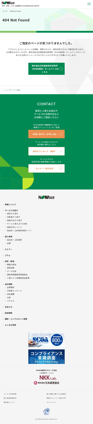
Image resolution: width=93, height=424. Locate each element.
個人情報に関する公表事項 (56, 394)
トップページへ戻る (13, 90)
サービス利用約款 (10, 394)
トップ (4, 11)
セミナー (8, 249)
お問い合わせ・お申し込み (45, 134)
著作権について (9, 402)
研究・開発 (9, 261)
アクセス (10, 301)
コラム (7, 255)
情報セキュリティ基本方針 (56, 398)
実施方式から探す (14, 220)
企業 (9, 243)
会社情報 (8, 284)
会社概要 (11, 294)
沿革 (9, 297)
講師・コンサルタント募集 (16, 319)
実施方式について (14, 227)
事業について (10, 204)
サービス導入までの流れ (17, 223)
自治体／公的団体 (14, 240)
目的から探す (12, 213)
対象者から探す (13, 217)
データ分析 (11, 271)
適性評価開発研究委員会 (17, 274)
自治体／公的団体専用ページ (19, 230)
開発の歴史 (11, 264)
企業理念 (11, 287)
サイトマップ (51, 402)
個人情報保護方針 (10, 398)
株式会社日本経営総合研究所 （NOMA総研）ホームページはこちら (44, 68)
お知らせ (8, 307)
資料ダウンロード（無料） (45, 151)
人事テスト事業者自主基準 (18, 278)
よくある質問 (10, 325)
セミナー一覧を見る (45, 168)
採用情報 (8, 313)
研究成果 (11, 267)
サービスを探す (11, 210)
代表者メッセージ (14, 290)
